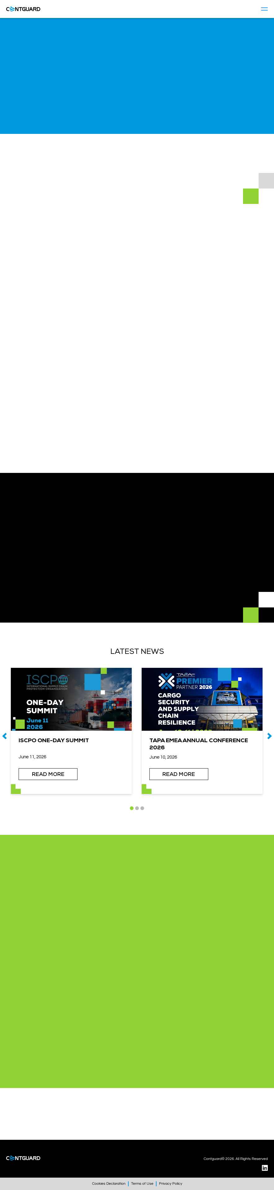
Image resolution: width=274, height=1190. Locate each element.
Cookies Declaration (109, 1184)
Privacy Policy (170, 1184)
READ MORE (48, 774)
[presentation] (4, 736)
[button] (132, 808)
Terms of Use (142, 1184)
